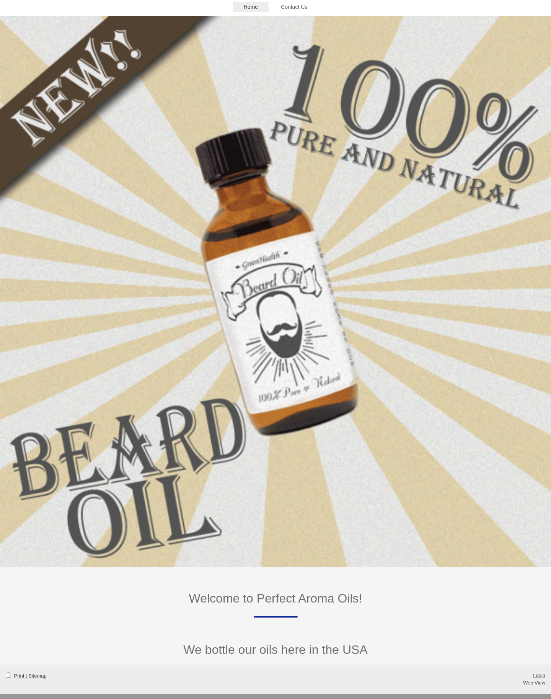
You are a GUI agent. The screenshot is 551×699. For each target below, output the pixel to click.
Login (539, 675)
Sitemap (37, 676)
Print (16, 676)
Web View (534, 683)
